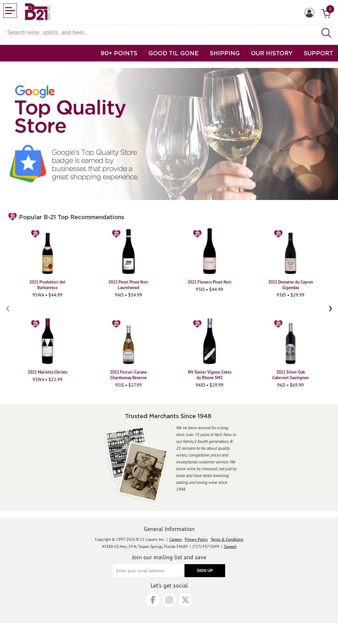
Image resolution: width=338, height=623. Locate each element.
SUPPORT (318, 53)
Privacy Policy (196, 539)
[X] (185, 600)
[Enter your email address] (148, 570)
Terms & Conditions (227, 539)
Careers (175, 539)
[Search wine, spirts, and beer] (162, 32)
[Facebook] (153, 600)
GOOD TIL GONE (173, 53)
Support (230, 546)
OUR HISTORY (272, 53)
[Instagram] (169, 600)
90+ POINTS (119, 53)
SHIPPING (225, 53)
